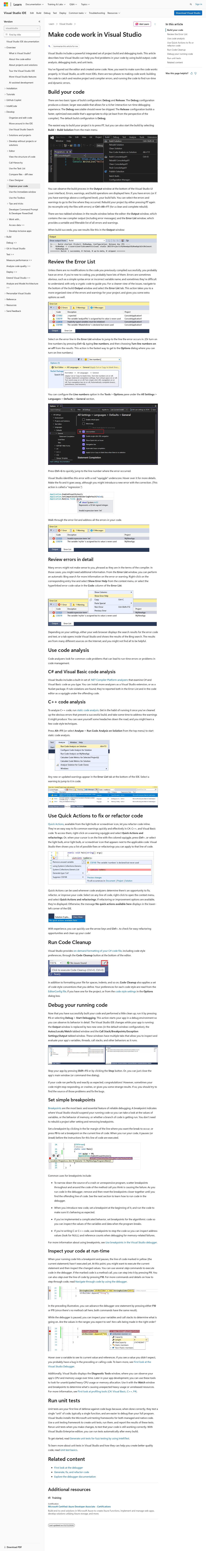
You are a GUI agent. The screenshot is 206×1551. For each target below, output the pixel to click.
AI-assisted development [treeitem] (21, 82)
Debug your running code (180, 53)
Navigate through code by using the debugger (101, 1281)
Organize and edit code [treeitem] (20, 117)
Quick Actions (56, 824)
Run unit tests (174, 58)
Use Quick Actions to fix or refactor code (180, 44)
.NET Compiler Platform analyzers (109, 679)
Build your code (175, 29)
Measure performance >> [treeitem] (19, 260)
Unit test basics (68, 1450)
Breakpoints (54, 1108)
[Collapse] (39, 21)
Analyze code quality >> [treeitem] (18, 266)
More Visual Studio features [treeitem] (22, 76)
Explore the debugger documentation (75, 1476)
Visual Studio (65, 23)
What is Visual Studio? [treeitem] (20, 53)
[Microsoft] (6, 4)
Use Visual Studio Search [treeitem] (21, 129)
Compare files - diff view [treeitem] (21, 174)
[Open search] (191, 4)
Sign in (198, 4)
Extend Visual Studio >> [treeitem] (18, 277)
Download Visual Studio (188, 12)
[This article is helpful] (191, 73)
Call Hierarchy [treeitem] (16, 162)
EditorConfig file (57, 991)
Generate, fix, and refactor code (71, 1472)
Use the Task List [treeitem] (17, 168)
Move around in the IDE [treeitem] (21, 123)
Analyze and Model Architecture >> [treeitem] (22, 285)
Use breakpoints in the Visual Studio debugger (131, 1242)
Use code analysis (176, 38)
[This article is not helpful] (195, 73)
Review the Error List (177, 34)
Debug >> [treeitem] (11, 242)
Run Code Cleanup (176, 49)
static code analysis (88, 710)
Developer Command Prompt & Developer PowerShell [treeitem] (23, 211)
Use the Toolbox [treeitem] (17, 197)
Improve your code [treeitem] (18, 186)
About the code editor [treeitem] (20, 59)
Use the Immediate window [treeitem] (22, 191)
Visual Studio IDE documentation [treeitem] (22, 41)
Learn (51, 23)
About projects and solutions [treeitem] (23, 64)
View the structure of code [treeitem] (22, 156)
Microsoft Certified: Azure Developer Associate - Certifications (79, 1506)
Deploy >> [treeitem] (11, 271)
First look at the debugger (68, 1467)
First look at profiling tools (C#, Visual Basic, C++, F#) (107, 1391)
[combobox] (22, 28)
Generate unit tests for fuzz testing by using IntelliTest (99, 1438)
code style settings (125, 991)
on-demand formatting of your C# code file (98, 950)
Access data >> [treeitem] (17, 224)
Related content (175, 62)
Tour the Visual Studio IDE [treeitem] (22, 70)
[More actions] (155, 24)
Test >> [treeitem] (10, 254)
